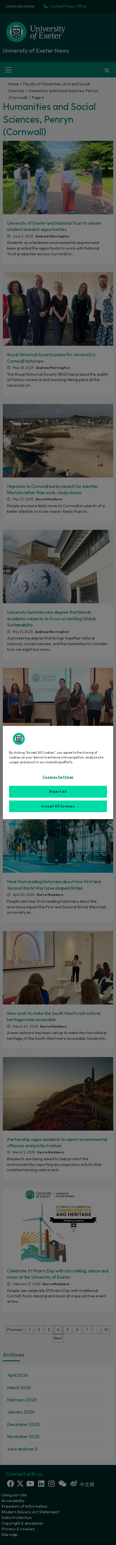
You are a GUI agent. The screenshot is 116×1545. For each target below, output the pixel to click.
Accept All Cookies (58, 806)
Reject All (58, 791)
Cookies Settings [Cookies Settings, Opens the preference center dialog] (58, 777)
